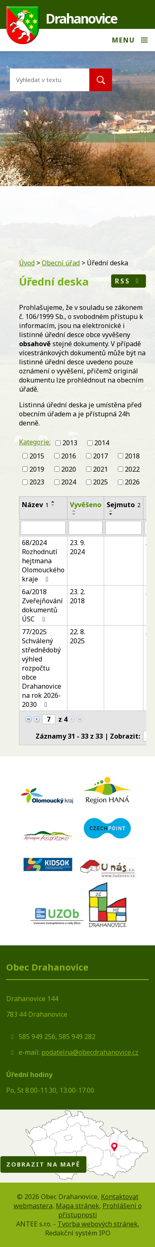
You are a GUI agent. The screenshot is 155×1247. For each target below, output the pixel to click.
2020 (68, 468)
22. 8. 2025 (77, 636)
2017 (100, 456)
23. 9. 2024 (77, 547)
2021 (100, 468)
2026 (132, 482)
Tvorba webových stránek (97, 1223)
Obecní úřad (61, 262)
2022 (132, 468)
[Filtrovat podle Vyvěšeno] (86, 528)
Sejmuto (124, 504)
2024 (68, 482)
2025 (100, 482)
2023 (36, 482)
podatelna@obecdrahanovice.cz (89, 1052)
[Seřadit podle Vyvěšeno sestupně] (74, 514)
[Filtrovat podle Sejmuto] (123, 528)
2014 (101, 442)
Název (35, 504)
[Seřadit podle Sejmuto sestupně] (111, 514)
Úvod (27, 262)
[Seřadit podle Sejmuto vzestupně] (111, 510)
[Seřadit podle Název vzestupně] (53, 501)
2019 (36, 468)
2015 (36, 456)
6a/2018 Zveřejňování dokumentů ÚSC (42, 605)
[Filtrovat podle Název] (43, 528)
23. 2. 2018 (77, 596)
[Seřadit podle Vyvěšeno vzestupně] (74, 510)
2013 (69, 442)
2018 (132, 456)
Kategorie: (34, 441)
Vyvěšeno (85, 504)
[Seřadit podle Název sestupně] (53, 505)
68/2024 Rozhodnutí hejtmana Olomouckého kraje (43, 560)
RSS (128, 281)
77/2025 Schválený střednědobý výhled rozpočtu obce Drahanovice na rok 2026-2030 (41, 668)
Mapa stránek (77, 1205)
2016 (68, 456)
